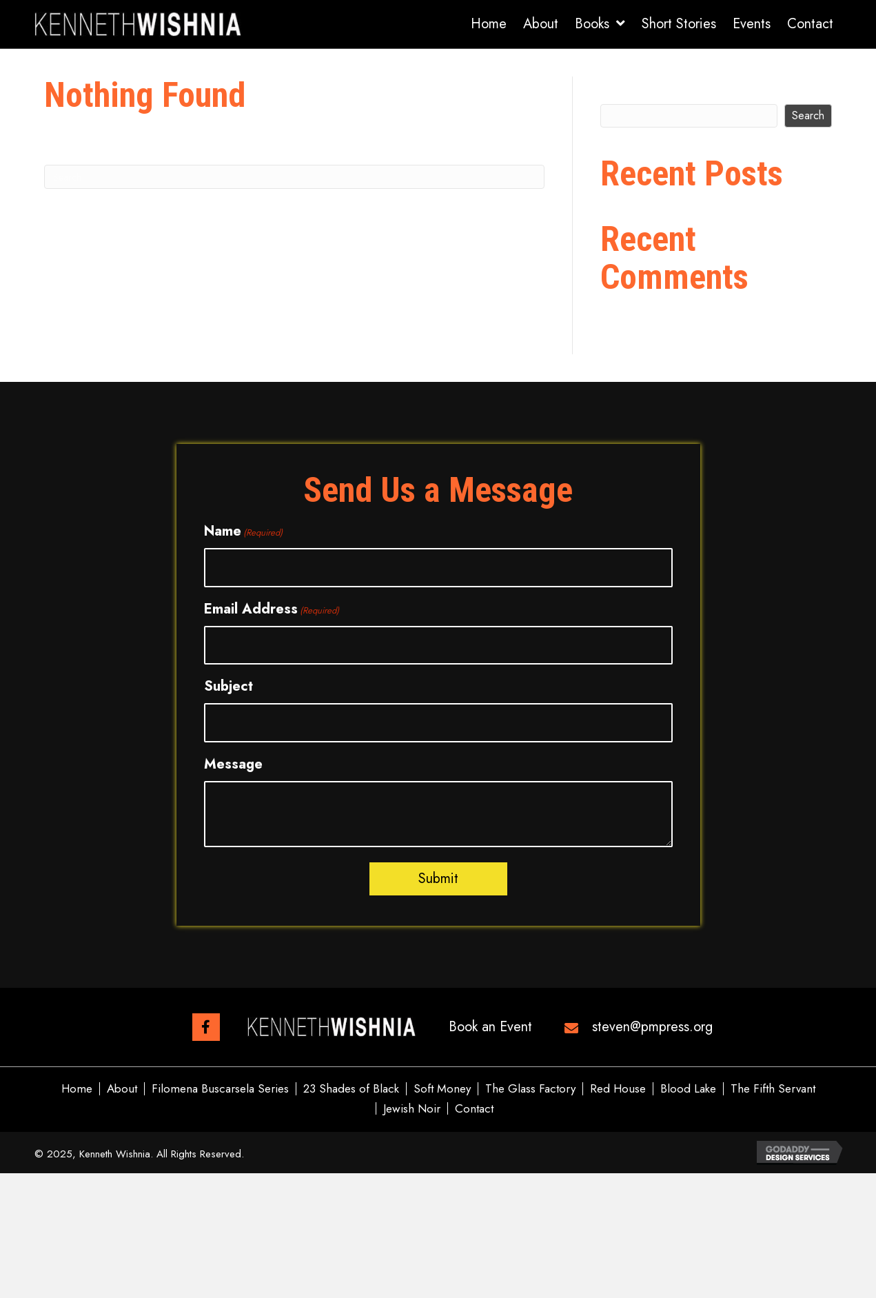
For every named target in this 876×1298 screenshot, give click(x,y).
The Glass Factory (530, 1088)
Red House (618, 1088)
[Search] (294, 177)
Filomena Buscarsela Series (220, 1088)
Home (76, 1088)
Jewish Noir (411, 1108)
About (122, 1088)
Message (233, 764)
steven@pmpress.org (652, 1027)
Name (243, 531)
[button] (206, 1027)
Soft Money (442, 1088)
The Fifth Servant (773, 1088)
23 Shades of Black (351, 1088)
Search (623, 87)
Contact (474, 1108)
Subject (228, 686)
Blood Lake (688, 1088)
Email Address (271, 609)
